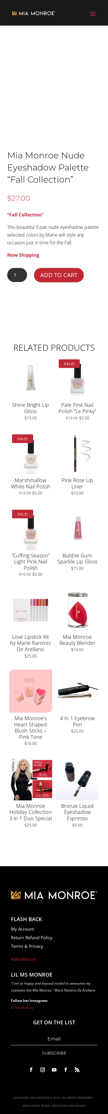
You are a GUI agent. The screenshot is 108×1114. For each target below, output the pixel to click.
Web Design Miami (36, 1106)
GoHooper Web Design (68, 1106)
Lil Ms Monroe (22, 1007)
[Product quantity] (17, 275)
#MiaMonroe (23, 959)
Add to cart (58, 275)
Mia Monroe (39, 1098)
